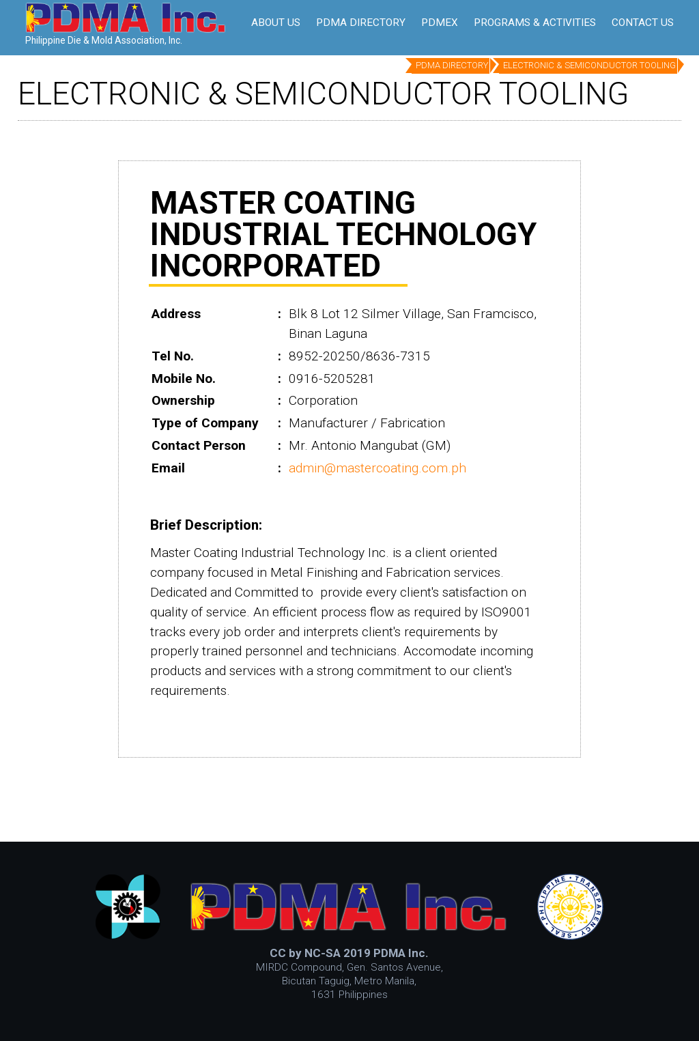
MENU (646, 18)
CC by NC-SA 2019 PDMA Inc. (349, 953)
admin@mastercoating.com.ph (377, 468)
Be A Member (303, 18)
